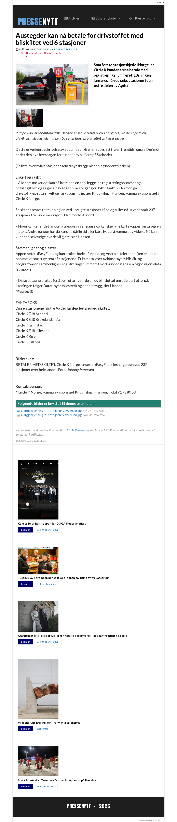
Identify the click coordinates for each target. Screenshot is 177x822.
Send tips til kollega (31, 53)
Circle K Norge (76, 430)
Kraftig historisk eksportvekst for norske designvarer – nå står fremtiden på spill (72, 635)
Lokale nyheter (106, 18)
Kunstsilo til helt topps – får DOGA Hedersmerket (52, 523)
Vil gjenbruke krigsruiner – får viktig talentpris (49, 722)
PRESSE (30, 21)
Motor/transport (45, 786)
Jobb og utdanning (46, 584)
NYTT (50, 21)
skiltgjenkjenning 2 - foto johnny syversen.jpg (51, 415)
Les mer (25, 529)
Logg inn (160, 2)
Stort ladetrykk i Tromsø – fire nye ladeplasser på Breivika (57, 780)
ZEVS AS (156, 820)
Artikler (73, 18)
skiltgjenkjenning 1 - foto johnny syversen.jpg (51, 410)
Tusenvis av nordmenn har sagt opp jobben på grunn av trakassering (63, 577)
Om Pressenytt (142, 18)
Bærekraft (42, 728)
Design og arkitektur (47, 529)
